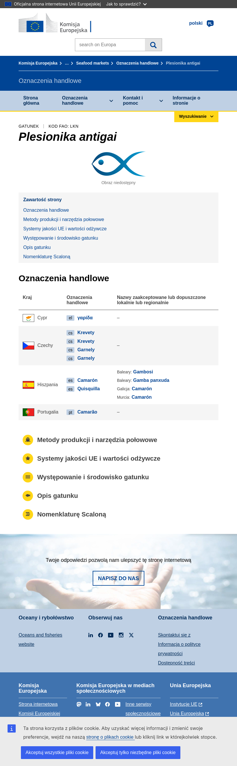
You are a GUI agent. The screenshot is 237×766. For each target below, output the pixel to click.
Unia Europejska (187, 713)
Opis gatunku (37, 247)
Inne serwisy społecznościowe (143, 709)
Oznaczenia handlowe (137, 63)
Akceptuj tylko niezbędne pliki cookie (138, 752)
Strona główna (31, 100)
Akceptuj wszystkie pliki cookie (57, 752)
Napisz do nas (118, 578)
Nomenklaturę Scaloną (46, 256)
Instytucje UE (183, 704)
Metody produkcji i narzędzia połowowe (63, 219)
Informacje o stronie (186, 100)
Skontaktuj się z (174, 635)
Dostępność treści (176, 662)
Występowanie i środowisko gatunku (60, 238)
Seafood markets (92, 63)
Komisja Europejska (38, 63)
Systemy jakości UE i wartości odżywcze (65, 228)
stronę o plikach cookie (110, 737)
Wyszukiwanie (153, 45)
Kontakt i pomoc (133, 100)
